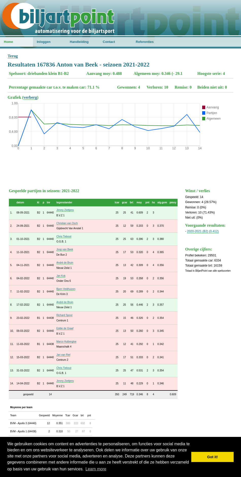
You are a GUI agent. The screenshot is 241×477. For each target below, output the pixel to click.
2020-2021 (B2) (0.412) (203, 231)
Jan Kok (60, 275)
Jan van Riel (63, 354)
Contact (109, 42)
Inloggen (43, 42)
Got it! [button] (212, 457)
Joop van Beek (64, 249)
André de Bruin (64, 262)
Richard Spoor (64, 315)
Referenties (145, 42)
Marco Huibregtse (66, 341)
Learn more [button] (95, 469)
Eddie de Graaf (64, 328)
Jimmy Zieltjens (65, 210)
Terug (13, 56)
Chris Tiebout (63, 236)
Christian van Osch (67, 223)
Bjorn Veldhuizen (65, 289)
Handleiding (79, 42)
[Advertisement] (120, 168)
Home (8, 42)
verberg (30, 97)
